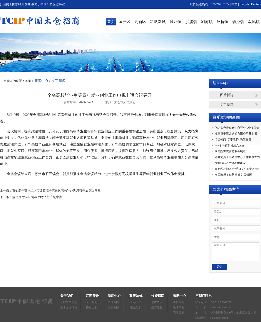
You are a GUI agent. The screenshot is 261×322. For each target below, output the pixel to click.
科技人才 (135, 307)
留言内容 (235, 251)
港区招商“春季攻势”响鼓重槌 (233, 139)
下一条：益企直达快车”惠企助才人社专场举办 (31, 197)
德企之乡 (91, 307)
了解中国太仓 (68, 302)
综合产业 (135, 302)
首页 (111, 22)
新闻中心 (41, 81)
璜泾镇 (238, 22)
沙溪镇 (191, 22)
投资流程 (156, 307)
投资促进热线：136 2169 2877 (209, 4)
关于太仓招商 (68, 307)
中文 (234, 4)
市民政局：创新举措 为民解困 (233, 174)
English (245, 4)
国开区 (124, 22)
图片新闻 (226, 95)
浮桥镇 (222, 22)
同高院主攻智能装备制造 (230, 151)
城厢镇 (175, 22)
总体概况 (156, 302)
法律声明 (178, 307)
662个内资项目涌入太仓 (229, 145)
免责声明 (178, 302)
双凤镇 (254, 22)
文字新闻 (58, 81)
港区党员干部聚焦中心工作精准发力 (237, 157)
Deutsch (256, 4)
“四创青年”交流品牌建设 (230, 163)
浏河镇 (207, 22)
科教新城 (158, 22)
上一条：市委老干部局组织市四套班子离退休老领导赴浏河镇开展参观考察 (50, 190)
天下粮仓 (91, 302)
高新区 (140, 22)
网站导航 (178, 312)
